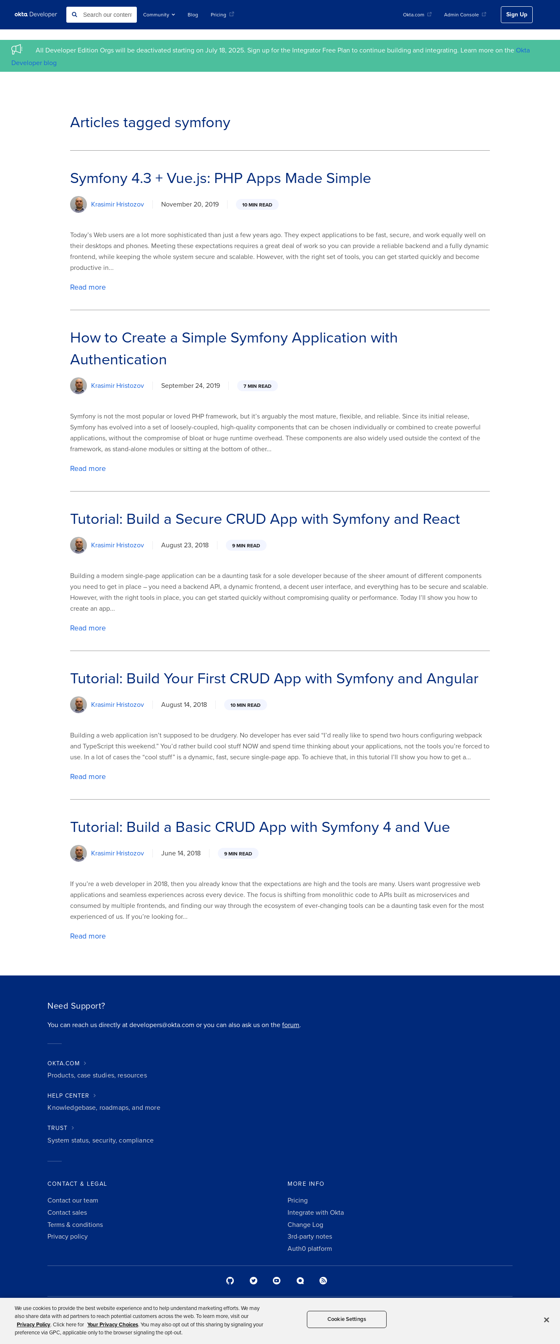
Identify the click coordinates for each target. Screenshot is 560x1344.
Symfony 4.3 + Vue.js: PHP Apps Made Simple (220, 178)
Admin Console (465, 15)
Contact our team (72, 1200)
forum (290, 1025)
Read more (88, 287)
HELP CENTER (68, 1095)
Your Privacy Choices (112, 1324)
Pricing (222, 15)
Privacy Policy (33, 1324)
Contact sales (67, 1212)
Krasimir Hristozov (117, 204)
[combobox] (101, 15)
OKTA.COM (63, 1063)
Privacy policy (67, 1236)
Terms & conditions (75, 1225)
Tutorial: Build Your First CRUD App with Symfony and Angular (274, 678)
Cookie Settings (346, 1319)
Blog (193, 15)
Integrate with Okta (316, 1212)
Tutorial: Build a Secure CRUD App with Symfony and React (265, 519)
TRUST (57, 1128)
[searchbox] (101, 15)
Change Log (305, 1225)
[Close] (546, 1319)
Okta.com (417, 15)
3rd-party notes (310, 1236)
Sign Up (516, 14)
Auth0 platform (310, 1249)
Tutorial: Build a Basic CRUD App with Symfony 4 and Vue (260, 827)
